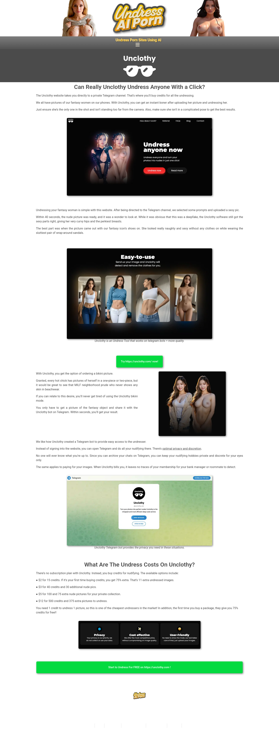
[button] (137, 45)
